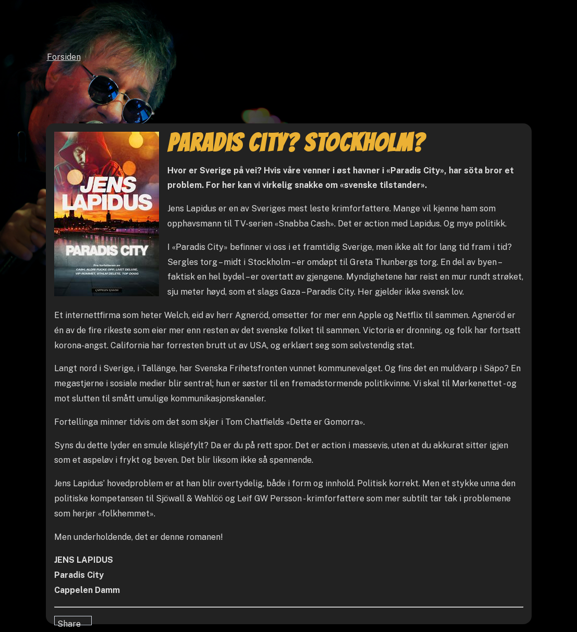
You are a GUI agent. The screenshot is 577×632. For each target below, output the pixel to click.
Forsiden (64, 57)
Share (69, 622)
